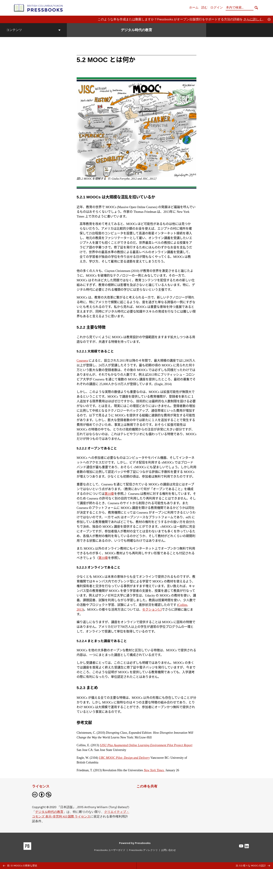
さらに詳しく (252, 19)
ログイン (216, 7)
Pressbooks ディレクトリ (143, 850)
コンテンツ (33, 30)
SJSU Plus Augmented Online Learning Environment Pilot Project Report (146, 745)
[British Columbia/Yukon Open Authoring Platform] (38, 7)
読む (204, 7)
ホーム (193, 7)
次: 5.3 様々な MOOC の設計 (253, 865)
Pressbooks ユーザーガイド (109, 850)
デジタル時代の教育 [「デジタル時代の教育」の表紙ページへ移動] (136, 30)
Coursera (82, 360)
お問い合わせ (168, 850)
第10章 (109, 494)
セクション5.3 (152, 609)
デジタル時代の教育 (49, 812)
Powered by (135, 843)
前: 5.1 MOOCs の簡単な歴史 (20, 865)
